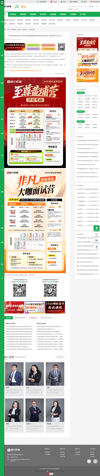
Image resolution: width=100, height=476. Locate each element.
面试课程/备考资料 (33, 49)
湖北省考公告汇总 (33, 45)
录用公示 (25, 29)
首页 (8, 29)
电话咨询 (96, 236)
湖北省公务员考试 (20, 317)
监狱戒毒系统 (33, 317)
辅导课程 (23, 14)
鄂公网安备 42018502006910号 (56, 471)
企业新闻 (77, 452)
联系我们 (92, 456)
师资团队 (63, 14)
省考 (19, 29)
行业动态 (77, 454)
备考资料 (43, 14)
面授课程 (76, 9)
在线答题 (53, 14)
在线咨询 (96, 230)
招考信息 (13, 14)
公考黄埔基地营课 (48, 49)
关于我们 (83, 14)
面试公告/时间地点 (48, 45)
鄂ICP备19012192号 (40, 471)
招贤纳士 (92, 454)
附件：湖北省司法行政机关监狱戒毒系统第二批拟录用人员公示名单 (24, 70)
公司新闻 (73, 14)
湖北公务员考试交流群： (25, 275)
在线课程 (47, 454)
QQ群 (96, 249)
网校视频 (33, 14)
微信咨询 (96, 242)
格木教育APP (43, 1)
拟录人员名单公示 (46, 317)
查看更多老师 (60, 357)
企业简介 (92, 452)
